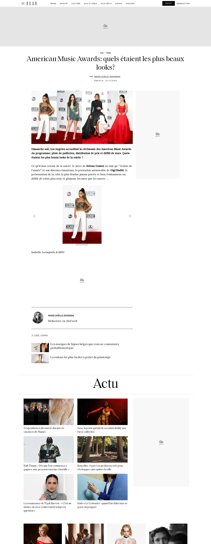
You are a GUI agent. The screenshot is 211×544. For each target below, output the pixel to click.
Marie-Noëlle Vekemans (107, 76)
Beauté (64, 3)
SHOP (168, 3)
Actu (105, 384)
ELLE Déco (106, 3)
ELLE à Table (90, 3)
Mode (53, 3)
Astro (118, 3)
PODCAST (130, 3)
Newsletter (183, 3)
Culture (76, 3)
